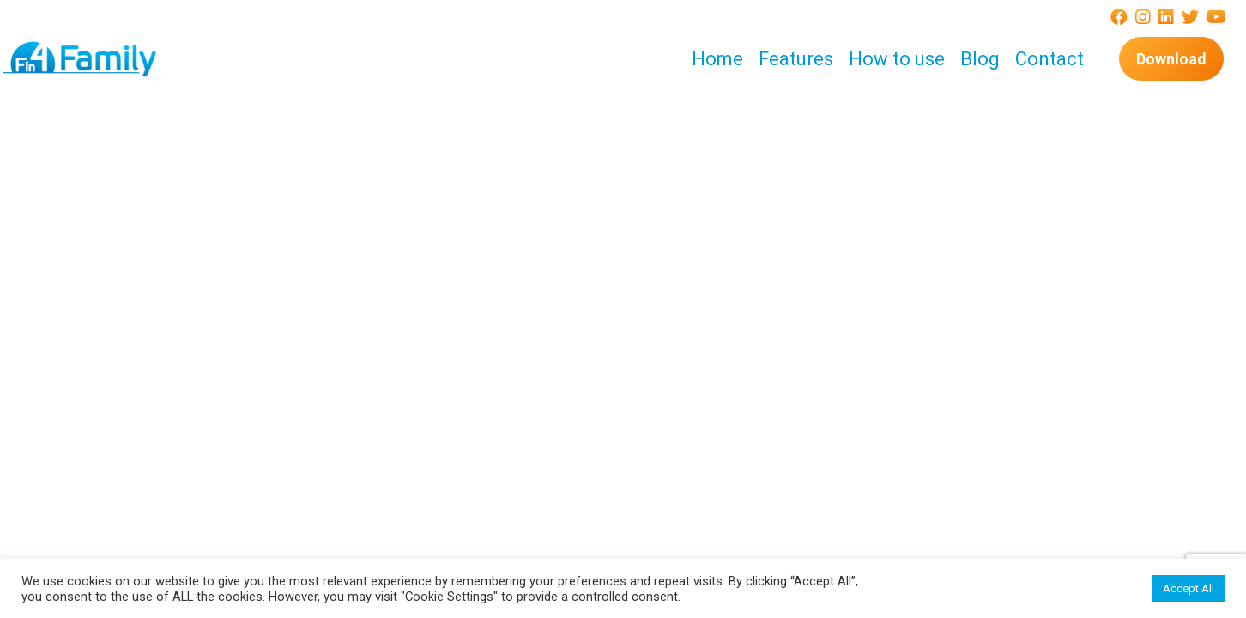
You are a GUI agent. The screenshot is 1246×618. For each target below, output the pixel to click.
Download (1171, 59)
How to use (897, 59)
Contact (1049, 59)
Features (796, 59)
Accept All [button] (1188, 588)
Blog (980, 59)
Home (717, 59)
